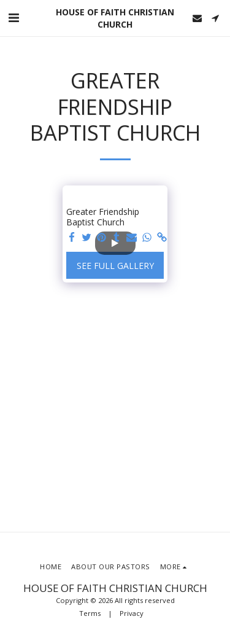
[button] (13, 17)
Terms (90, 613)
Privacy (132, 613)
